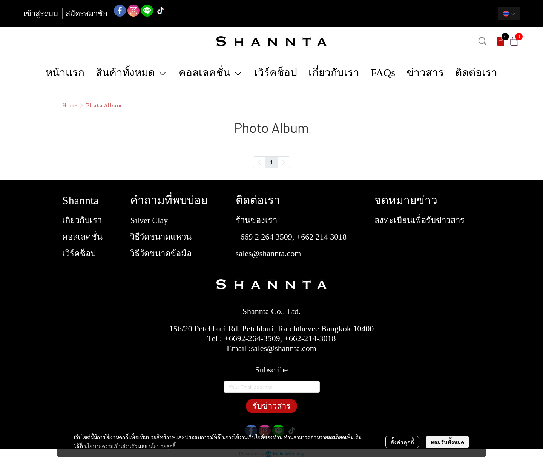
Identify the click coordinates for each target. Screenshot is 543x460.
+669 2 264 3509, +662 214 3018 (291, 237)
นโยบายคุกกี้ (162, 446)
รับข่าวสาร (271, 406)
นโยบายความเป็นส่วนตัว (110, 446)
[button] (509, 13)
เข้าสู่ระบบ (40, 13)
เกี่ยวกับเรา (82, 220)
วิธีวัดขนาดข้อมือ (161, 253)
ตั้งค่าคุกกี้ (402, 441)
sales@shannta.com (268, 253)
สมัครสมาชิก (86, 13)
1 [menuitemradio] (271, 161)
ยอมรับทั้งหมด (447, 441)
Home (69, 105)
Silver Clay (149, 220)
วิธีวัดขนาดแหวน (161, 237)
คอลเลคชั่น (82, 237)
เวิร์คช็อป (79, 253)
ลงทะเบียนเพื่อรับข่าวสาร (419, 220)
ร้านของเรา (256, 220)
